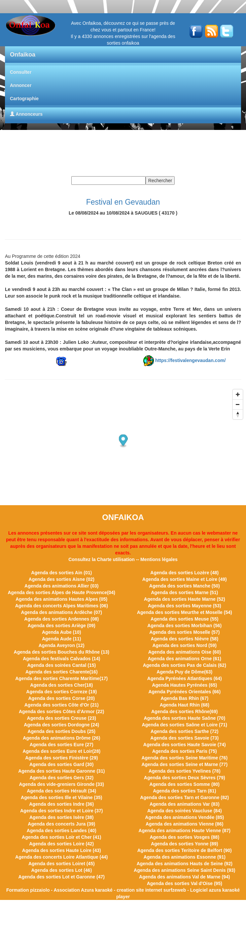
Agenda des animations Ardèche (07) (61, 612)
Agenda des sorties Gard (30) (61, 764)
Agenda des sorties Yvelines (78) (185, 771)
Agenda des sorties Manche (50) (184, 585)
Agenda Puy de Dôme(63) (184, 671)
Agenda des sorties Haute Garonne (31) (61, 771)
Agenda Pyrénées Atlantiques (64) (184, 678)
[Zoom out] (238, 404)
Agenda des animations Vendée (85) (184, 817)
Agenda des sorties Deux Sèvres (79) (184, 777)
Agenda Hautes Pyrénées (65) (184, 685)
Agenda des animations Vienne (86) (184, 824)
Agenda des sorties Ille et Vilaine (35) (61, 797)
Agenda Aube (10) (61, 632)
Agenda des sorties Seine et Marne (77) (184, 764)
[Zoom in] (238, 394)
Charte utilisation (116, 559)
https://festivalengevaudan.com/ (190, 360)
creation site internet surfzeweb (151, 890)
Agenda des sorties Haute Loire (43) (61, 850)
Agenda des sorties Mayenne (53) (184, 605)
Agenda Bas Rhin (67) (184, 698)
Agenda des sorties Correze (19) (61, 691)
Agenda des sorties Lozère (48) (184, 572)
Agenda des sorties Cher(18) (61, 685)
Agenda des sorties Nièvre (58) (184, 638)
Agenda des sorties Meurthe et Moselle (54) (184, 612)
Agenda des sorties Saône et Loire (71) (184, 724)
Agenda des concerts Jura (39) (61, 824)
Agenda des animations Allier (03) (61, 585)
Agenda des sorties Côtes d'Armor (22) (61, 711)
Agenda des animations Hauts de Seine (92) (184, 863)
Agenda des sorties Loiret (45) (61, 863)
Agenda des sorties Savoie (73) (184, 738)
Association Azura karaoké (82, 890)
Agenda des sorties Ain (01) (61, 572)
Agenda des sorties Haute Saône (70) (184, 718)
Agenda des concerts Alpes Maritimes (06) (61, 605)
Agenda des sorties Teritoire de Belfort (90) (184, 850)
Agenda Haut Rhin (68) (184, 705)
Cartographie (24, 98)
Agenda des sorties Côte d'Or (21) (61, 705)
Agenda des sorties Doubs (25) (61, 731)
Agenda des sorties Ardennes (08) (61, 619)
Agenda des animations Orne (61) (185, 658)
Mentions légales (159, 559)
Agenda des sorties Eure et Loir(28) (61, 751)
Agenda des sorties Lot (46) (61, 870)
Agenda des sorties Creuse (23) (61, 718)
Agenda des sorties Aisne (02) (61, 579)
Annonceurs (26, 114)
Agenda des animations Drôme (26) (61, 738)
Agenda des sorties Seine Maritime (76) (184, 757)
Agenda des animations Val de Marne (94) (184, 876)
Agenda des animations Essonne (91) (185, 857)
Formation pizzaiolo (28, 890)
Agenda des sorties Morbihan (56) (184, 625)
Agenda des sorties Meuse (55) (184, 619)
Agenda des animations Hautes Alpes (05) (61, 599)
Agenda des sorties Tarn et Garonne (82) (184, 797)
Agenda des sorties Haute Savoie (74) (184, 744)
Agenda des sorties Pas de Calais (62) (184, 665)
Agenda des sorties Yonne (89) (184, 843)
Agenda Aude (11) (61, 638)
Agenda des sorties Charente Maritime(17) (61, 678)
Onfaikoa (22, 54)
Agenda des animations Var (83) (185, 804)
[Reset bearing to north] (238, 414)
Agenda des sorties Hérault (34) (61, 790)
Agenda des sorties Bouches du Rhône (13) (61, 652)
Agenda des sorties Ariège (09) (61, 625)
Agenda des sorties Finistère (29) (61, 757)
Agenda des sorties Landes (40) (61, 830)
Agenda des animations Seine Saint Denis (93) (184, 870)
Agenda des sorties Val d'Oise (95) (184, 883)
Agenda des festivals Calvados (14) (61, 658)
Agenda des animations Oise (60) (184, 652)
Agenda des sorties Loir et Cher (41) (61, 837)
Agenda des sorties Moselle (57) (184, 632)
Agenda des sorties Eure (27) (61, 744)
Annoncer (20, 85)
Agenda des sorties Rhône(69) (184, 711)
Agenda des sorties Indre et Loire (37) (61, 810)
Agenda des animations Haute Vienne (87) (184, 830)
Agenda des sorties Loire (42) (61, 843)
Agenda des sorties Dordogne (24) (61, 724)
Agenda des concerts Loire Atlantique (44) (61, 857)
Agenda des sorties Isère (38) (61, 817)
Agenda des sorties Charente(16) (61, 671)
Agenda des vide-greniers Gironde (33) (61, 784)
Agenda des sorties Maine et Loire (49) (184, 579)
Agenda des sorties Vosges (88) (184, 837)
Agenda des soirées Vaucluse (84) (184, 810)
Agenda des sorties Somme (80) (185, 784)
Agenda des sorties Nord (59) (185, 645)
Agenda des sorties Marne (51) (184, 592)
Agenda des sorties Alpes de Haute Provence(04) (61, 592)
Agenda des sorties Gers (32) (61, 777)
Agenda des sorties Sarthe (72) (184, 731)
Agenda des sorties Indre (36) (61, 804)
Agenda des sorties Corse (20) (61, 698)
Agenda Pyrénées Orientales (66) (184, 691)
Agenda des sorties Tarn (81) (184, 790)
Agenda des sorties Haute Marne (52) (184, 599)
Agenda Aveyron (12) (62, 645)
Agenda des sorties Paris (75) (184, 751)
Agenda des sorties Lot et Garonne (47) (61, 876)
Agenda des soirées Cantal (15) (61, 665)
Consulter (20, 72)
